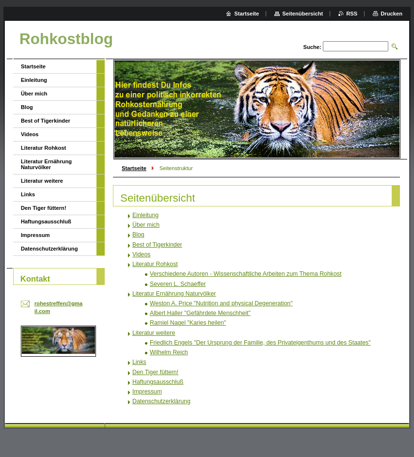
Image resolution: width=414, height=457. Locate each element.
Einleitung (145, 215)
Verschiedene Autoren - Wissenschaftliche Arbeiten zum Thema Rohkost (245, 273)
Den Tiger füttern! (155, 372)
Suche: (312, 47)
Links (139, 362)
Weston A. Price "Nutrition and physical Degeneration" (221, 303)
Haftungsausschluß (157, 381)
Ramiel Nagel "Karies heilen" (188, 322)
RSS (351, 13)
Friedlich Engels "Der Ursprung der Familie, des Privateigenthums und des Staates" (260, 342)
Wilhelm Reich (169, 352)
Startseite (134, 168)
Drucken (391, 13)
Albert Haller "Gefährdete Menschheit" (200, 313)
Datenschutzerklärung (161, 401)
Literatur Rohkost (155, 264)
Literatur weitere (153, 333)
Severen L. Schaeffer (178, 284)
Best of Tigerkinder (157, 244)
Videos (141, 254)
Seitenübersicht (302, 13)
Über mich (145, 224)
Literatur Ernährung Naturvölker (174, 293)
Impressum (147, 391)
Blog (138, 234)
